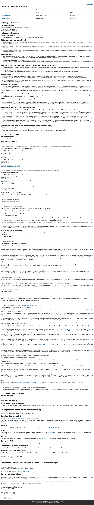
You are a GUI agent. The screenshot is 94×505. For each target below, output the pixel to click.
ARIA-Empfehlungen (42, 438)
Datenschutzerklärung (46, 502)
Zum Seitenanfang (89, 132)
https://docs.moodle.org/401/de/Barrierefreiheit (19, 418)
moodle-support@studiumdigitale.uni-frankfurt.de (15, 457)
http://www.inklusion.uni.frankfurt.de (21, 471)
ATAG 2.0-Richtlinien (51, 432)
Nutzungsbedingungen (38, 502)
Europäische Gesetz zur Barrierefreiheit (52, 447)
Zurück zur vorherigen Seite (87, 4)
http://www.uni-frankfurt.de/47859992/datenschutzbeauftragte (17, 180)
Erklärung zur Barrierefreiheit (54, 502)
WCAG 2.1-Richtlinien (53, 427)
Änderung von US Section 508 (33, 443)
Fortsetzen (47, 503)
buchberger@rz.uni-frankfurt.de (11, 469)
